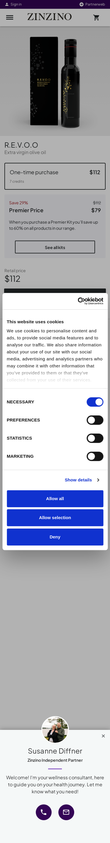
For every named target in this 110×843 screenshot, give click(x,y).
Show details (78, 479)
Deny (55, 536)
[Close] (103, 734)
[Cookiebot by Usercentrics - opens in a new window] (78, 301)
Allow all (55, 498)
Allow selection (55, 517)
